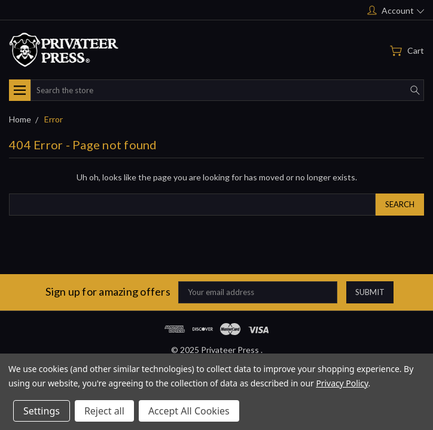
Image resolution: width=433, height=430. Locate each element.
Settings (41, 410)
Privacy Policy (342, 383)
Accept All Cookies (189, 410)
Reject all (104, 410)
